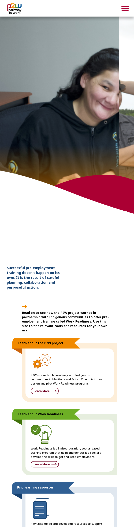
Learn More (42, 391)
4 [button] (125, 212)
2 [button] (115, 212)
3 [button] (120, 212)
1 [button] (110, 212)
